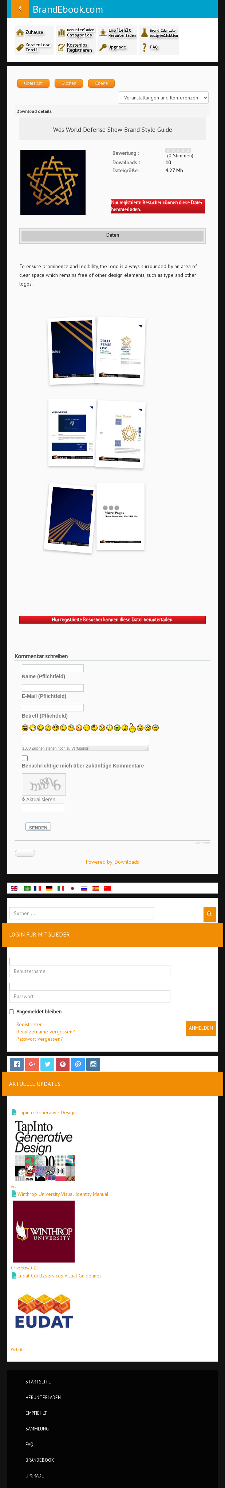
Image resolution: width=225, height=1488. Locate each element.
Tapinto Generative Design (46, 1112)
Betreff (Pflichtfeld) (45, 716)
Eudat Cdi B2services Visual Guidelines (59, 1275)
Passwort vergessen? (39, 1039)
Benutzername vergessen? (45, 1031)
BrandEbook (39, 1460)
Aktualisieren (40, 799)
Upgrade (34, 1476)
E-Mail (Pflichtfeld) (44, 696)
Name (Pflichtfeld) (43, 676)
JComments (201, 843)
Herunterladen (43, 1397)
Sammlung (37, 1429)
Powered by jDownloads (112, 862)
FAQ (29, 1444)
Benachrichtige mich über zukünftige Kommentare (83, 766)
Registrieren (29, 1024)
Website (17, 1349)
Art (13, 1186)
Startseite (38, 1382)
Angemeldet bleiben (35, 1011)
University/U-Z (23, 1268)
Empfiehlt (36, 1413)
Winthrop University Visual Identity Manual (62, 1194)
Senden (38, 828)
